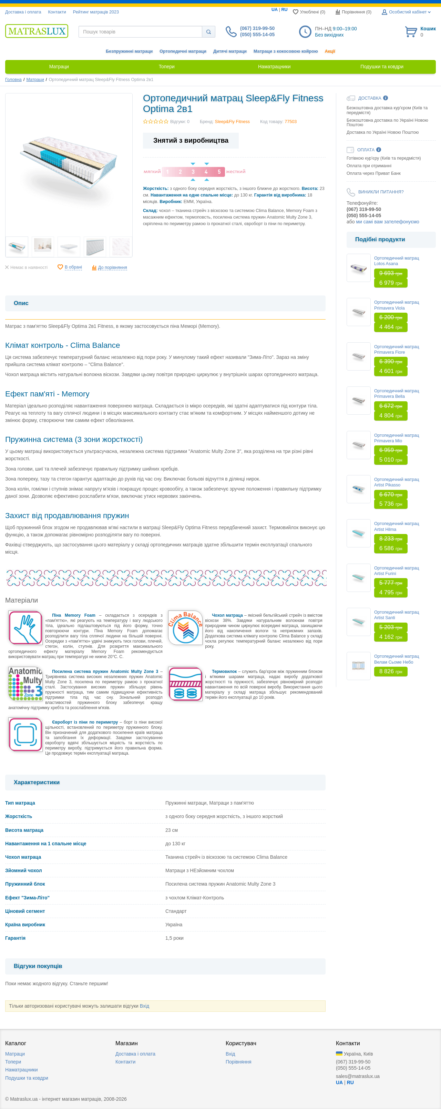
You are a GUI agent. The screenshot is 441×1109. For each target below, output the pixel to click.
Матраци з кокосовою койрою (286, 51)
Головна (13, 79)
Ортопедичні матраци (183, 51)
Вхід (144, 1006)
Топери (13, 1062)
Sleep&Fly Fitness (232, 121)
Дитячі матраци (230, 51)
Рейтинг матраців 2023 (96, 12)
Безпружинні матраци (129, 51)
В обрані (73, 267)
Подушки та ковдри (26, 1078)
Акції (330, 51)
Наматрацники (21, 1069)
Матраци (35, 79)
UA (274, 9)
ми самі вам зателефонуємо (387, 221)
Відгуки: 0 (179, 121)
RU (284, 9)
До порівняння (112, 267)
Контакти (57, 12)
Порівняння (239, 1062)
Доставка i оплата (23, 12)
